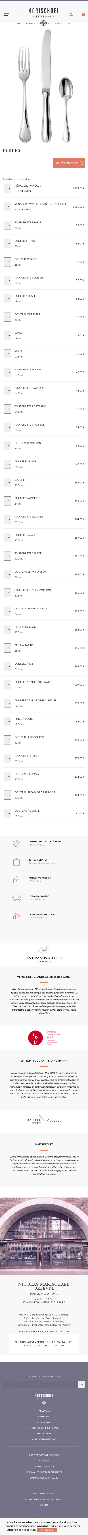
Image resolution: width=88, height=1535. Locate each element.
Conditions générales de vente (44, 1499)
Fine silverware (44, 1422)
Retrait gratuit (38, 859)
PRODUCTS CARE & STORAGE (44, 1428)
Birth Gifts (44, 1416)
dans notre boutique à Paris (41, 863)
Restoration (44, 1433)
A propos (44, 1460)
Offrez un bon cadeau (42, 914)
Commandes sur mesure (44, 1477)
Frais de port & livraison (44, 1455)
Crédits (44, 1505)
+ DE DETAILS (22, 191)
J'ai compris (47, 1529)
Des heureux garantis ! (39, 917)
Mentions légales (44, 1493)
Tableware (43, 1410)
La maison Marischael (44, 1439)
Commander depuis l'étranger (44, 1472)
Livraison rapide (38, 896)
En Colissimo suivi (37, 899)
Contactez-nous (44, 1466)
